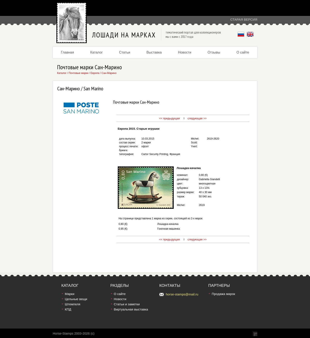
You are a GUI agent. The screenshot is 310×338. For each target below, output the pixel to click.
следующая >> (197, 118)
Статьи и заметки (127, 304)
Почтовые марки (78, 73)
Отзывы (214, 52)
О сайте (242, 52)
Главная (67, 52)
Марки (69, 294)
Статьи (124, 52)
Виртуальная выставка (131, 309)
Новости (184, 52)
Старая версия (243, 19)
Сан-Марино (108, 73)
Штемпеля (72, 304)
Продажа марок (223, 294)
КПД (68, 309)
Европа (95, 73)
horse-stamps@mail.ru (182, 294)
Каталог (96, 52)
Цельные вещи (76, 299)
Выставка (154, 52)
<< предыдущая (169, 118)
